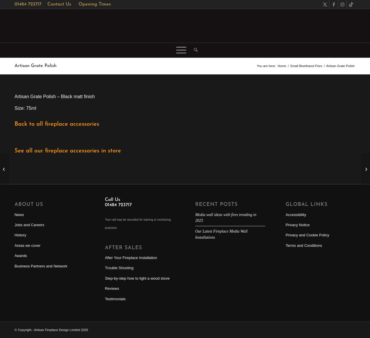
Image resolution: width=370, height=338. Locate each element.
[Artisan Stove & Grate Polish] (365, 169)
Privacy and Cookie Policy (307, 235)
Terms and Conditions (304, 245)
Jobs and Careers (29, 225)
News (19, 215)
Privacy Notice (298, 225)
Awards (21, 256)
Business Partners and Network (41, 266)
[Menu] (181, 50)
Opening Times (95, 4)
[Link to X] (325, 4)
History (20, 235)
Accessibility (296, 215)
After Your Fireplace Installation (131, 258)
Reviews (112, 288)
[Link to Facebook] (333, 4)
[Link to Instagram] (342, 4)
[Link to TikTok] (351, 4)
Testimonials (115, 299)
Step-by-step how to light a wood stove (137, 278)
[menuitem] (194, 50)
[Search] (194, 50)
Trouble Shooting (119, 268)
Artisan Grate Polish (36, 66)
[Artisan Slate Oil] (4, 169)
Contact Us (59, 4)
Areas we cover (28, 245)
